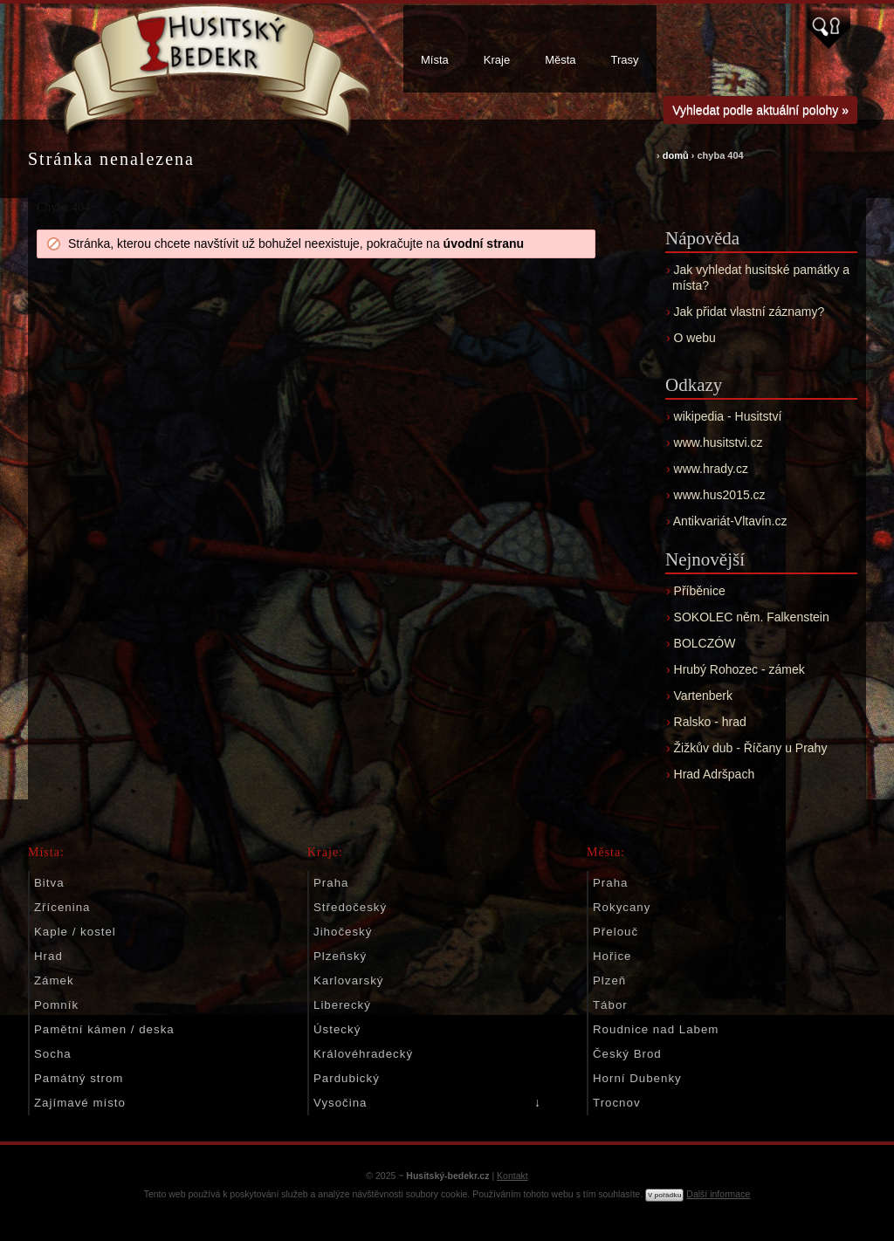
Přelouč (615, 931)
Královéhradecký (363, 1053)
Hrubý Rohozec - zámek (739, 669)
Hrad (48, 956)
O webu (695, 338)
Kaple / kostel (75, 931)
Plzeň (609, 980)
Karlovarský (348, 980)
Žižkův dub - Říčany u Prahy (751, 748)
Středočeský (350, 907)
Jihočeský (342, 931)
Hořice (612, 956)
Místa (435, 59)
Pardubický (346, 1078)
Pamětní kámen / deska (104, 1029)
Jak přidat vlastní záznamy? (749, 312)
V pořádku (664, 1195)
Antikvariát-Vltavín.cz (730, 521)
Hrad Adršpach (714, 774)
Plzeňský (340, 956)
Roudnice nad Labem (656, 1029)
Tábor (610, 1004)
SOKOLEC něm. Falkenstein (751, 617)
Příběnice (700, 591)
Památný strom (78, 1078)
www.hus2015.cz (720, 495)
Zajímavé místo (80, 1102)
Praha (330, 882)
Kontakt (512, 1175)
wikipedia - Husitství (728, 416)
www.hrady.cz (711, 469)
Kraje (497, 59)
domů (676, 155)
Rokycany (621, 907)
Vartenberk (703, 696)
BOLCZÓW (705, 643)
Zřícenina (62, 907)
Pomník (56, 1004)
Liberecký (342, 1004)
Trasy (625, 59)
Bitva (49, 882)
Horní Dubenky (637, 1078)
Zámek (54, 980)
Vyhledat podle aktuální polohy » (760, 110)
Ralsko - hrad (710, 722)
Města (560, 59)
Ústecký (337, 1029)
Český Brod (627, 1053)
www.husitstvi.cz (718, 442)
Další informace (718, 1194)
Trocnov (617, 1102)
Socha (53, 1053)
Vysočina (340, 1102)
